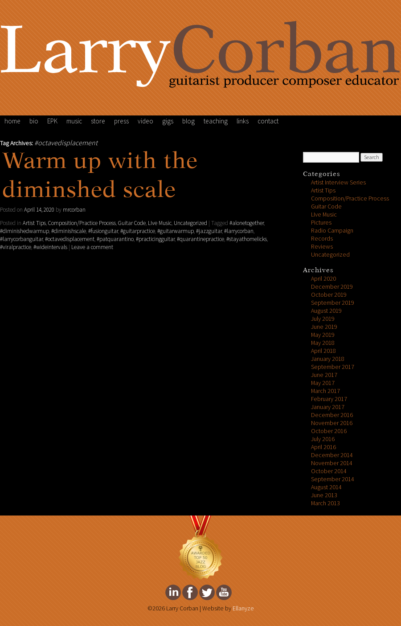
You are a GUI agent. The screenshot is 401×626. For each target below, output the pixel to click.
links (243, 121)
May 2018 (323, 343)
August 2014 (326, 487)
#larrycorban (239, 231)
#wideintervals (50, 247)
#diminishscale (68, 231)
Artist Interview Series (338, 182)
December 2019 (332, 286)
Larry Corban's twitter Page (207, 592)
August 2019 (326, 311)
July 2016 (323, 439)
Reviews (322, 246)
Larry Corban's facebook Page (190, 592)
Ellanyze (243, 608)
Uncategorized (190, 223)
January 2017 (327, 407)
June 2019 (324, 327)
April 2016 (323, 447)
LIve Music (160, 223)
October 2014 (329, 471)
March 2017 (325, 391)
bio (33, 121)
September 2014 (332, 479)
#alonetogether (246, 223)
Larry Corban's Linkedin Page (173, 592)
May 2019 (323, 335)
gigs (167, 121)
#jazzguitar (209, 231)
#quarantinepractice (200, 239)
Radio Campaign (332, 230)
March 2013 (325, 503)
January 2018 (327, 359)
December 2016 (332, 415)
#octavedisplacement (69, 239)
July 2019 (323, 319)
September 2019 (332, 303)
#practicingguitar (155, 239)
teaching (216, 121)
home (12, 121)
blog (188, 121)
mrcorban (74, 209)
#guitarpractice (137, 231)
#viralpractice (15, 247)
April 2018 (323, 351)
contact (268, 121)
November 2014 (331, 463)
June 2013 (324, 495)
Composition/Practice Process (82, 223)
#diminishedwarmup (24, 231)
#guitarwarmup (175, 231)
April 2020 (323, 278)
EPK (52, 121)
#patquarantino (115, 239)
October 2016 (329, 431)
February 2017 (329, 399)
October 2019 (329, 295)
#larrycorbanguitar (21, 239)
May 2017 (323, 383)
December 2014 (332, 455)
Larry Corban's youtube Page (224, 592)
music (74, 121)
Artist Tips (34, 223)
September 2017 (332, 367)
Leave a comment (92, 247)
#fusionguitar (103, 231)
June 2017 (324, 375)
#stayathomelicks (246, 239)
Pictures (321, 222)
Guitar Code (132, 223)
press (121, 121)
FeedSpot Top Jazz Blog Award (200, 548)
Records (322, 238)
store (98, 121)
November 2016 (331, 423)
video (145, 121)
